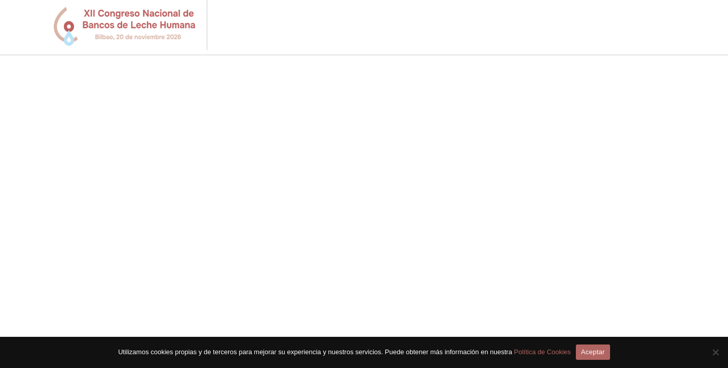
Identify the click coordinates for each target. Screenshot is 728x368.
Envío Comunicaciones (487, 26)
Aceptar (593, 352)
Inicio (354, 26)
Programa (402, 26)
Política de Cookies (542, 352)
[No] (715, 352)
